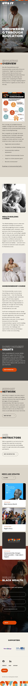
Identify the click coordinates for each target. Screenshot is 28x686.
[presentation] (13, 616)
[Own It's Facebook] (3, 661)
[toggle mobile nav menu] (24, 3)
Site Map (15, 665)
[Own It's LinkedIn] (10, 661)
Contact (4, 665)
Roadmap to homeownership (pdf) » (12, 166)
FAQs (10, 665)
